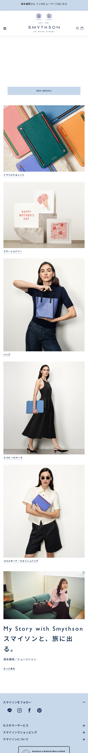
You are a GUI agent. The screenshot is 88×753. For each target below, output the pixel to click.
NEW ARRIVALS (44, 91)
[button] (77, 28)
